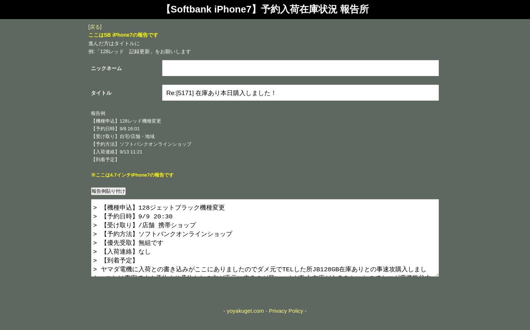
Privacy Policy (286, 325)
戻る (95, 27)
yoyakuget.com (245, 325)
